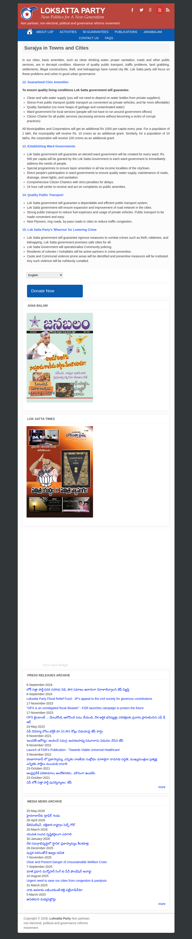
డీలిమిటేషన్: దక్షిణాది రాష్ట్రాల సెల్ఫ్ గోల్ (51, 825)
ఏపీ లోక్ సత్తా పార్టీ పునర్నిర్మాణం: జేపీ (49, 782)
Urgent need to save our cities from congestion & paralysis (67, 880)
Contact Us (89, 38)
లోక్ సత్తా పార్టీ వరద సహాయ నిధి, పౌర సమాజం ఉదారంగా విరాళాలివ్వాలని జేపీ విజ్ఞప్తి (78, 689)
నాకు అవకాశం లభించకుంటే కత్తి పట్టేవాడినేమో (55, 890)
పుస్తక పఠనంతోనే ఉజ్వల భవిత (45, 852)
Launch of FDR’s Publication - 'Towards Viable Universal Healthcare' (73, 750)
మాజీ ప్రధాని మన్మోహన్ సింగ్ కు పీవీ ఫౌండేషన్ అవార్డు (59, 871)
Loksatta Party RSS (167, 10)
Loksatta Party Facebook (132, 10)
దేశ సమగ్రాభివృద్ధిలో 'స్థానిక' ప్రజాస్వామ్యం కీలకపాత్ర (58, 843)
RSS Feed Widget (55, 665)
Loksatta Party (60, 918)
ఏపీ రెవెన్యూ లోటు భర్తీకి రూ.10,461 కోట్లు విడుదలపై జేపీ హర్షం (65, 731)
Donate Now (42, 291)
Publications (126, 32)
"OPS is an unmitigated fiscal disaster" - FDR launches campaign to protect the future (85, 708)
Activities (68, 32)
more (161, 787)
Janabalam (153, 32)
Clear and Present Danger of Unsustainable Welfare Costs (67, 862)
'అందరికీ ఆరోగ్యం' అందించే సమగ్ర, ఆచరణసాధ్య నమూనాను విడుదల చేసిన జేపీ (75, 740)
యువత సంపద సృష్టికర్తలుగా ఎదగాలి (49, 834)
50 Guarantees (96, 32)
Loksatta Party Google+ (150, 10)
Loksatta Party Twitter (141, 10)
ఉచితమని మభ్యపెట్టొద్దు (41, 899)
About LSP (44, 32)
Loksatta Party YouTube (159, 10)
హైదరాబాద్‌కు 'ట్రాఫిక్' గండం (43, 815)
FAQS (109, 38)
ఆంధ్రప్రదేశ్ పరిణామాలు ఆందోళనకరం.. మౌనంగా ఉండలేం (61, 773)
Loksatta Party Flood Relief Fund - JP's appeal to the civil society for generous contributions (89, 698)
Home (29, 32)
